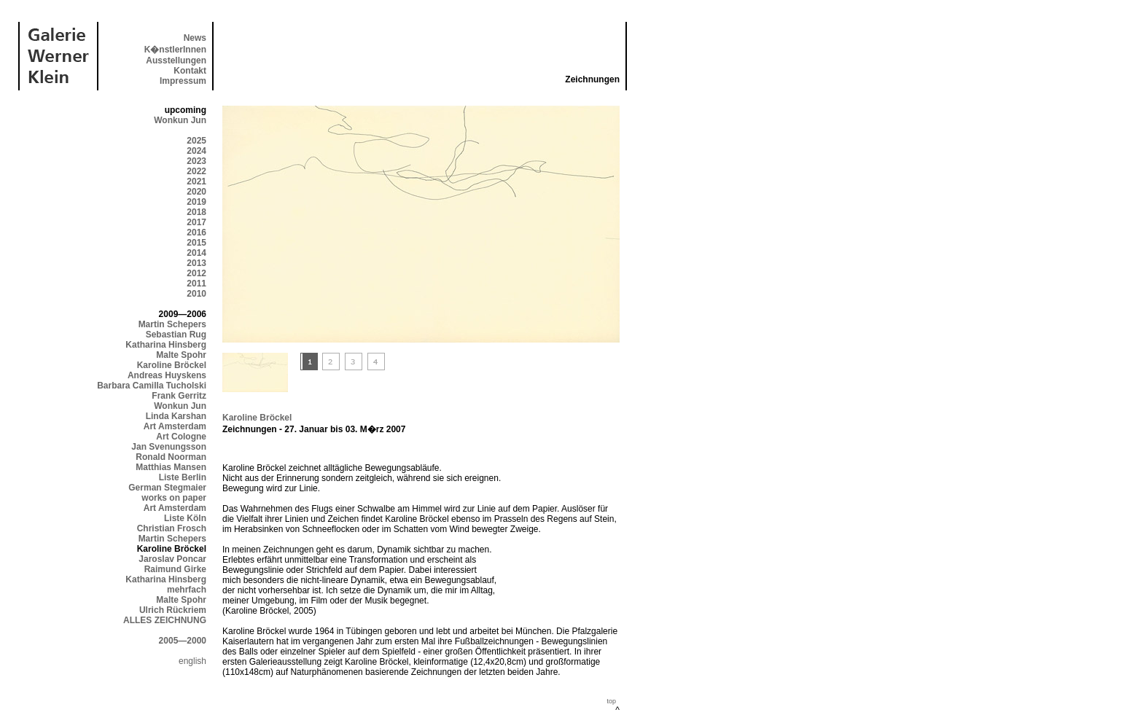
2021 (196, 181)
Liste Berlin (182, 477)
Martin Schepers (172, 324)
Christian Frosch (171, 528)
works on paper (173, 498)
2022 (196, 171)
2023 (196, 161)
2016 (196, 232)
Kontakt (189, 71)
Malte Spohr (181, 355)
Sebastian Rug (176, 334)
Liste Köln (185, 518)
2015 (196, 243)
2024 (196, 151)
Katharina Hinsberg (165, 345)
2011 (196, 283)
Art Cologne (181, 436)
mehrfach (186, 590)
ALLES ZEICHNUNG (164, 620)
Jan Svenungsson (168, 447)
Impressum (183, 81)
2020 (196, 192)
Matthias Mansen (171, 467)
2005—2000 (182, 641)
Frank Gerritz (179, 396)
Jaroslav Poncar (172, 559)
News (195, 38)
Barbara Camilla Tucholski (151, 385)
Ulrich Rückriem (172, 610)
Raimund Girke (175, 569)
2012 (196, 273)
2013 (196, 263)
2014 (196, 253)
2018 (196, 212)
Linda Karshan (176, 416)
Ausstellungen (176, 60)
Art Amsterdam (175, 426)
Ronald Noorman (171, 457)
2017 (196, 222)
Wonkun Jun (180, 120)
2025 (196, 141)
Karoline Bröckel (171, 365)
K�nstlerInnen (175, 49)
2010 (196, 294)
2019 (196, 202)
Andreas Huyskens (167, 375)
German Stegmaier (167, 487)
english (192, 661)
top (611, 701)
